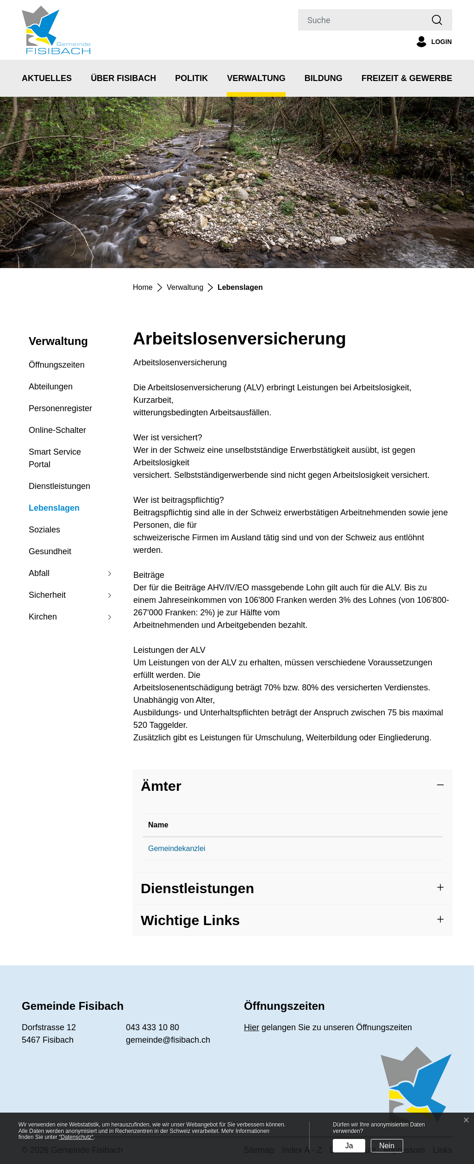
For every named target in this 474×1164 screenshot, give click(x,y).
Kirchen (43, 616)
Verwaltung (256, 78)
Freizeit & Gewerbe (407, 78)
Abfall (39, 573)
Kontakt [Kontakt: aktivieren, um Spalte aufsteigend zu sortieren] (340, 825)
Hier (251, 1027)
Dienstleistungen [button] (197, 888)
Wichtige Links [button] (190, 920)
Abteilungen (51, 386)
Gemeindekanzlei (177, 848)
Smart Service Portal (55, 458)
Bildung (324, 78)
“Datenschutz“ (76, 1137)
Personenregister (60, 408)
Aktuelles (47, 78)
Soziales (44, 529)
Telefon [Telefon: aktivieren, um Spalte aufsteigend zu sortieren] (257, 825)
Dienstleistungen (59, 486)
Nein (386, 1146)
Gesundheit (50, 551)
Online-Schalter (57, 430)
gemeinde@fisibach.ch (363, 848)
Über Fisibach (123, 78)
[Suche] (360, 20)
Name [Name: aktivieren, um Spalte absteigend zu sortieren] (158, 825)
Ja (349, 1146)
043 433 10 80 (268, 848)
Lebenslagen (54, 511)
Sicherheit (47, 595)
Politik (191, 78)
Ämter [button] (161, 786)
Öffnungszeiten (57, 364)
